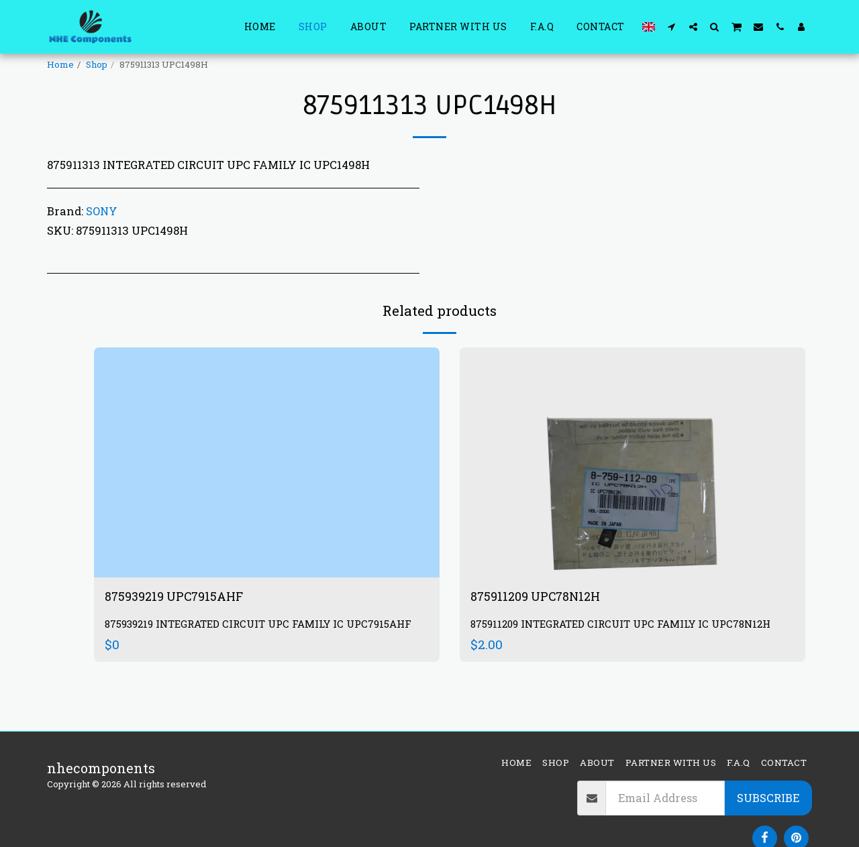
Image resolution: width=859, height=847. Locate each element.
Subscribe (768, 798)
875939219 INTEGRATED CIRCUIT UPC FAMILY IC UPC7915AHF (233, 632)
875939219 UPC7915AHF (181, 597)
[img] (267, 462)
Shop (96, 64)
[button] (672, 26)
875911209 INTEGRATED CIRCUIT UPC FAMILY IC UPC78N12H (631, 625)
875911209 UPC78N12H (542, 597)
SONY (101, 211)
